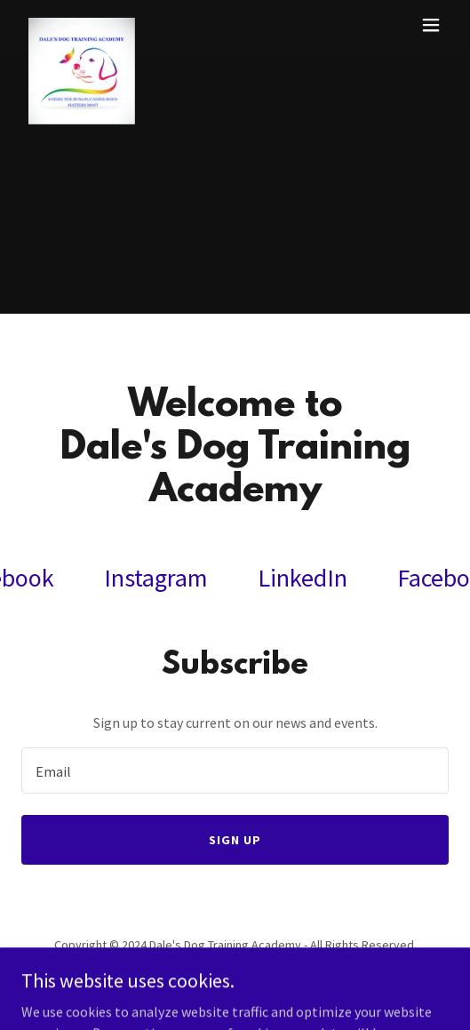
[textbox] (235, 770)
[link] (81, 25)
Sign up (235, 840)
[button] (431, 25)
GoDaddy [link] (268, 985)
